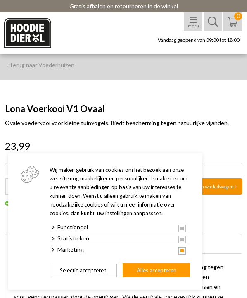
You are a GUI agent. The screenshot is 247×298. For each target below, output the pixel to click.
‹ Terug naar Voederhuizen (40, 64)
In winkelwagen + (219, 186)
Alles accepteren (156, 270)
